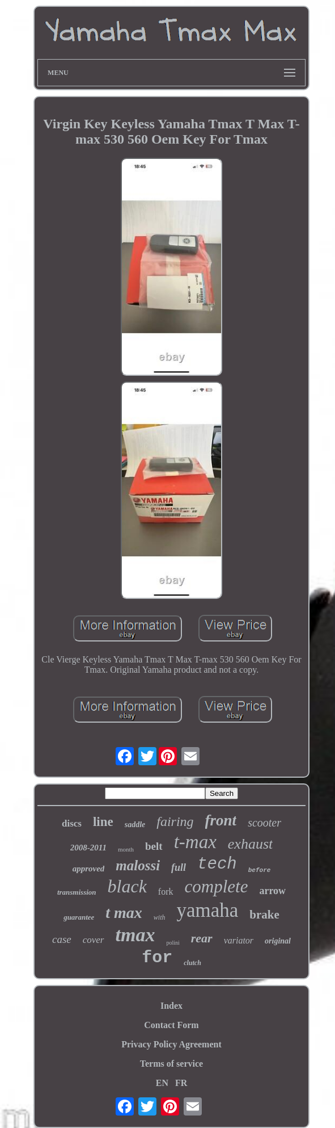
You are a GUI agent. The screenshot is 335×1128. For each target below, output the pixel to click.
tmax (135, 934)
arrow (272, 890)
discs (72, 823)
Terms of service (171, 1063)
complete (216, 886)
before (259, 870)
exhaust (250, 844)
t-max (195, 842)
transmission (76, 892)
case (61, 939)
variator (238, 940)
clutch (192, 963)
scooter (264, 822)
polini (172, 943)
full (178, 867)
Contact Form (171, 1025)
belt (154, 846)
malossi (138, 865)
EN (162, 1083)
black (127, 886)
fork (165, 891)
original (278, 941)
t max (123, 912)
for (157, 957)
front (221, 820)
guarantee (78, 917)
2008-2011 (88, 847)
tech (217, 864)
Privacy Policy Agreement (171, 1044)
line (103, 822)
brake (264, 914)
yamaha (208, 910)
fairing (174, 821)
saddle (135, 824)
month (126, 849)
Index (171, 1005)
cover (93, 939)
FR (181, 1083)
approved (89, 868)
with (160, 917)
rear (202, 938)
